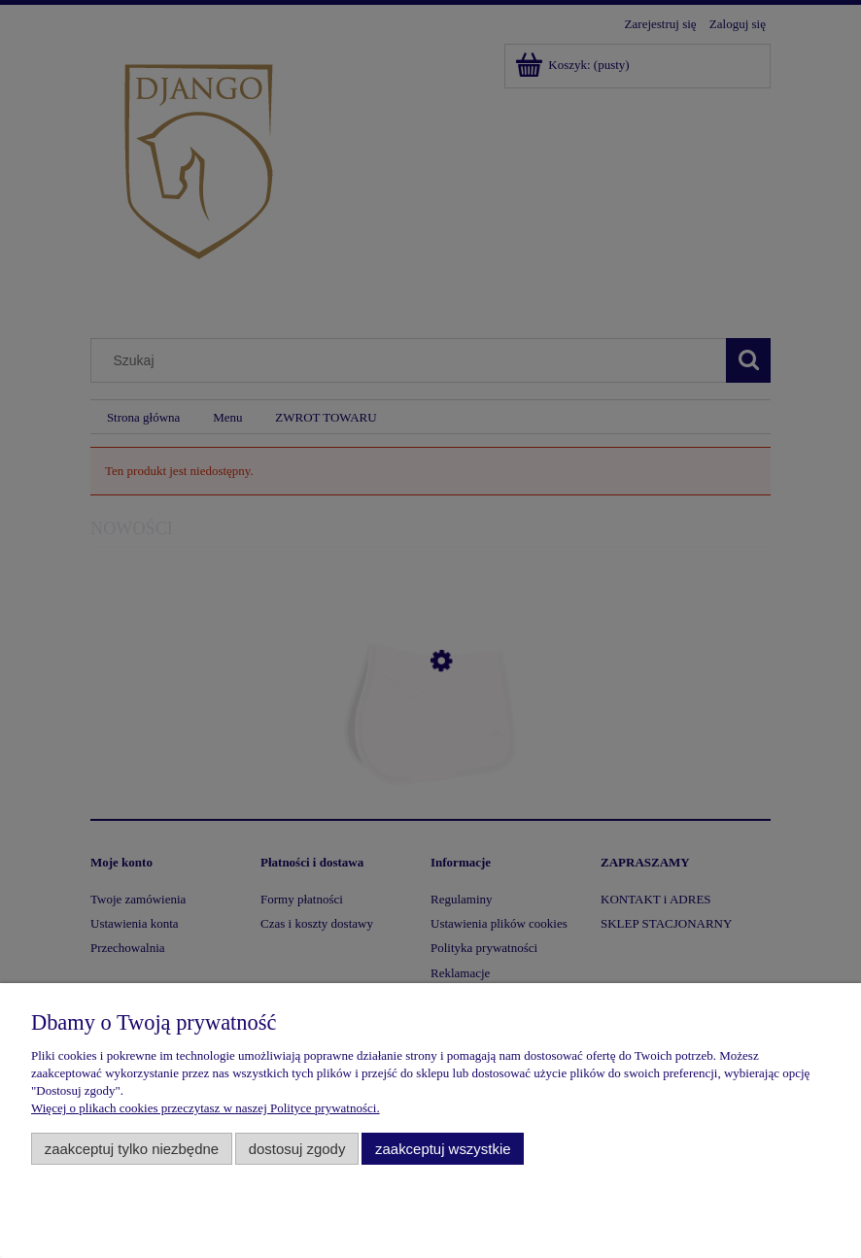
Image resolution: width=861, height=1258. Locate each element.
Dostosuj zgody (297, 1148)
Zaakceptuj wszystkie (442, 1148)
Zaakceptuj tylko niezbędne (132, 1148)
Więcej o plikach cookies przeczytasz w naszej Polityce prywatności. (205, 1108)
